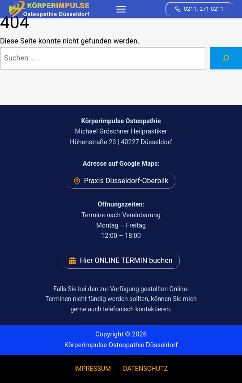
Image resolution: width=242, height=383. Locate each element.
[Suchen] (226, 58)
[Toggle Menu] (121, 9)
